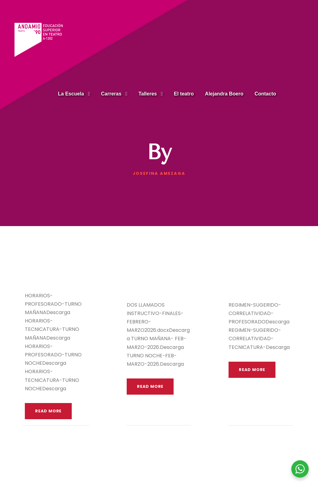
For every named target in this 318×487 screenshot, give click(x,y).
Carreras (111, 93)
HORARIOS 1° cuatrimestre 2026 (51, 271)
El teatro (184, 93)
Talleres (148, 93)
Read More (48, 411)
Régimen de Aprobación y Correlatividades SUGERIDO (258, 275)
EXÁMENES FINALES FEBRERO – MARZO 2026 (152, 275)
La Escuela (71, 93)
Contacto (265, 93)
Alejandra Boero (224, 93)
